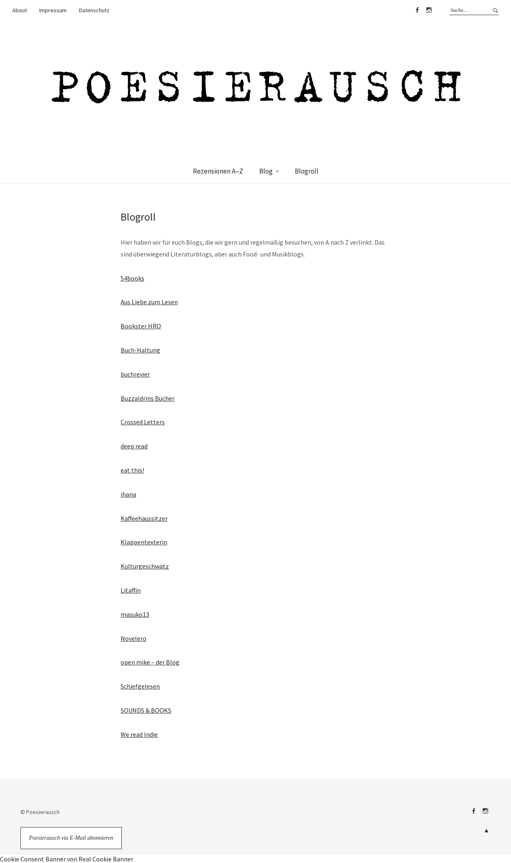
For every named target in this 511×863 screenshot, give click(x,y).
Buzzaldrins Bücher (148, 398)
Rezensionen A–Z (218, 171)
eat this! (132, 470)
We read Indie (139, 734)
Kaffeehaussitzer (144, 518)
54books (132, 278)
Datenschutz (94, 10)
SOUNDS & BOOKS (146, 710)
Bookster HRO (141, 326)
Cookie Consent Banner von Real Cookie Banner (66, 859)
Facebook (417, 10)
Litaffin (131, 590)
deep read (134, 446)
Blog (266, 171)
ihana (128, 494)
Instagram (429, 10)
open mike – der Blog (150, 662)
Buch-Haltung (140, 350)
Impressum (53, 10)
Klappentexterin (144, 542)
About (19, 10)
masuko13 (135, 614)
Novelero (133, 638)
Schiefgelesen (140, 686)
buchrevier (135, 374)
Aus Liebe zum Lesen (149, 302)
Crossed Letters (143, 422)
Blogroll (306, 171)
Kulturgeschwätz (145, 566)
